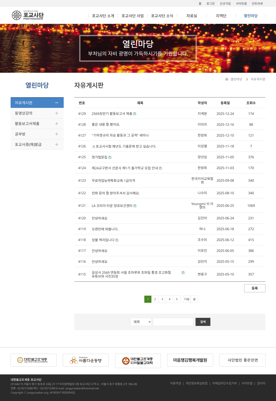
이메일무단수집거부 (224, 383)
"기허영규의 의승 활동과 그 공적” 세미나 (120, 135)
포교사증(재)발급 (28, 144)
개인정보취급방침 (197, 383)
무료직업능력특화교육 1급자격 (113, 181)
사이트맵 (241, 3)
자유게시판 (23, 102)
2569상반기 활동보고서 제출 (112, 114)
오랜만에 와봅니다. (105, 229)
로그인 (211, 3)
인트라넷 (257, 3)
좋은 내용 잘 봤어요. (106, 124)
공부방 (20, 134)
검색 (203, 322)
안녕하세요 (99, 218)
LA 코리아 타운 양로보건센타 (112, 206)
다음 (187, 299)
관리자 (261, 383)
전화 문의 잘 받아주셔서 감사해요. (116, 193)
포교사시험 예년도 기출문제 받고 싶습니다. (124, 146)
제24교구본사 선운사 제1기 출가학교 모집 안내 (125, 168)
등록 (255, 288)
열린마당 (237, 79)
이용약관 (175, 383)
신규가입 (225, 3)
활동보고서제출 (27, 123)
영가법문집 (99, 157)
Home (228, 79)
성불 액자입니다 (103, 240)
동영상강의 (23, 113)
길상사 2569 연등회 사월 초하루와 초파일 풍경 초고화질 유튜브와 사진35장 (131, 274)
